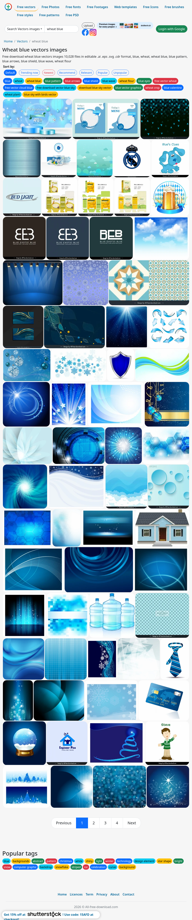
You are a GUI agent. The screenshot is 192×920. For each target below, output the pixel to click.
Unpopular (120, 72)
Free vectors (26, 7)
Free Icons (150, 7)
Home (8, 41)
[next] (132, 823)
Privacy (101, 894)
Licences (76, 894)
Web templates (125, 7)
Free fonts (73, 7)
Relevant (86, 72)
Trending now (29, 72)
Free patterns (49, 15)
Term (89, 894)
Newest (48, 72)
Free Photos (50, 7)
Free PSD (72, 15)
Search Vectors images (23, 29)
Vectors (22, 41)
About (114, 894)
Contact (128, 894)
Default (10, 72)
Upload (88, 25)
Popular (103, 72)
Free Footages (97, 7)
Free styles (25, 15)
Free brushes (174, 7)
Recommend (67, 72)
